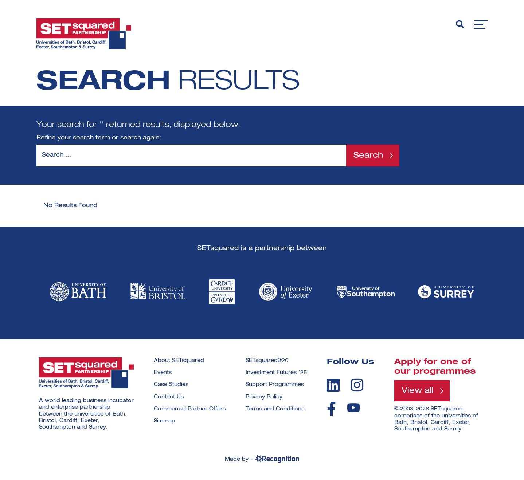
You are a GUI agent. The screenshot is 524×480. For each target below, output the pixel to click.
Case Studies (171, 384)
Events (163, 372)
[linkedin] (333, 385)
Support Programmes (275, 384)
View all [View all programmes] (417, 391)
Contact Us (169, 397)
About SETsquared (179, 360)
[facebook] (331, 409)
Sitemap (164, 421)
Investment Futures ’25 (276, 372)
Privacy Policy (264, 397)
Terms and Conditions (275, 409)
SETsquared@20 (267, 360)
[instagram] (357, 385)
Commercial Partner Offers (190, 409)
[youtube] (353, 408)
